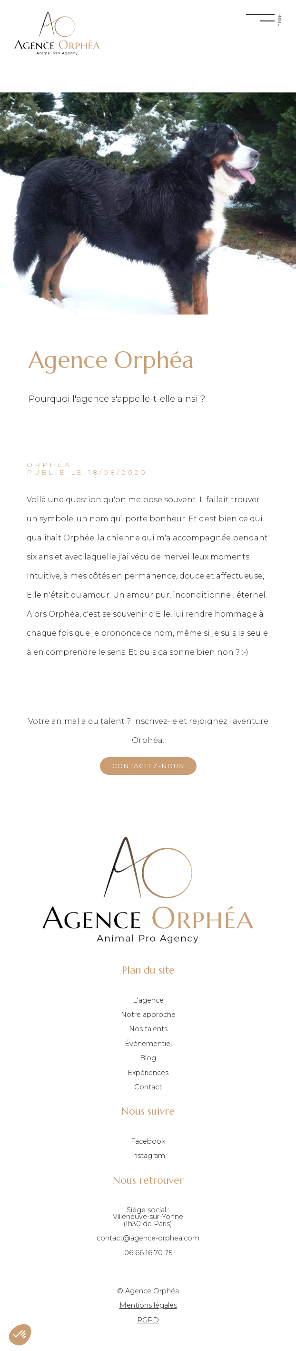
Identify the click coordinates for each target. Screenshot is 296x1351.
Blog (148, 1058)
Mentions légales (148, 1305)
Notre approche (148, 1014)
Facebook (148, 1141)
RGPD (148, 1320)
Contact (148, 1087)
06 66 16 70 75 (148, 1253)
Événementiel (148, 1043)
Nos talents (148, 1029)
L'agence (148, 1000)
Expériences (148, 1072)
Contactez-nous (148, 766)
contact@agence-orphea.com (148, 1238)
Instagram (148, 1155)
